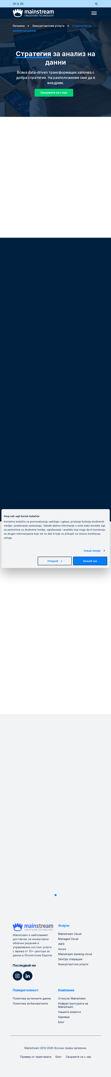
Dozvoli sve (90, 560)
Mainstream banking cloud (75, 954)
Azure (62, 949)
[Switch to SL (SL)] (18, 4)
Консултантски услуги (48, 25)
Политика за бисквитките (30, 1003)
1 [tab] (56, 895)
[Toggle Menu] (94, 13)
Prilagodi (55, 560)
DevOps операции (70, 959)
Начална (19, 25)
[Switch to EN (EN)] (22, 4)
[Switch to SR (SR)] (15, 4)
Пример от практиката (35, 1056)
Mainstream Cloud (69, 934)
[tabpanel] (55, 810)
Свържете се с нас (78, 1056)
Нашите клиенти (69, 1012)
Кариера (64, 1017)
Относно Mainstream (72, 998)
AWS (61, 944)
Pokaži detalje (92, 550)
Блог (61, 1022)
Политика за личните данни (32, 998)
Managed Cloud (68, 939)
